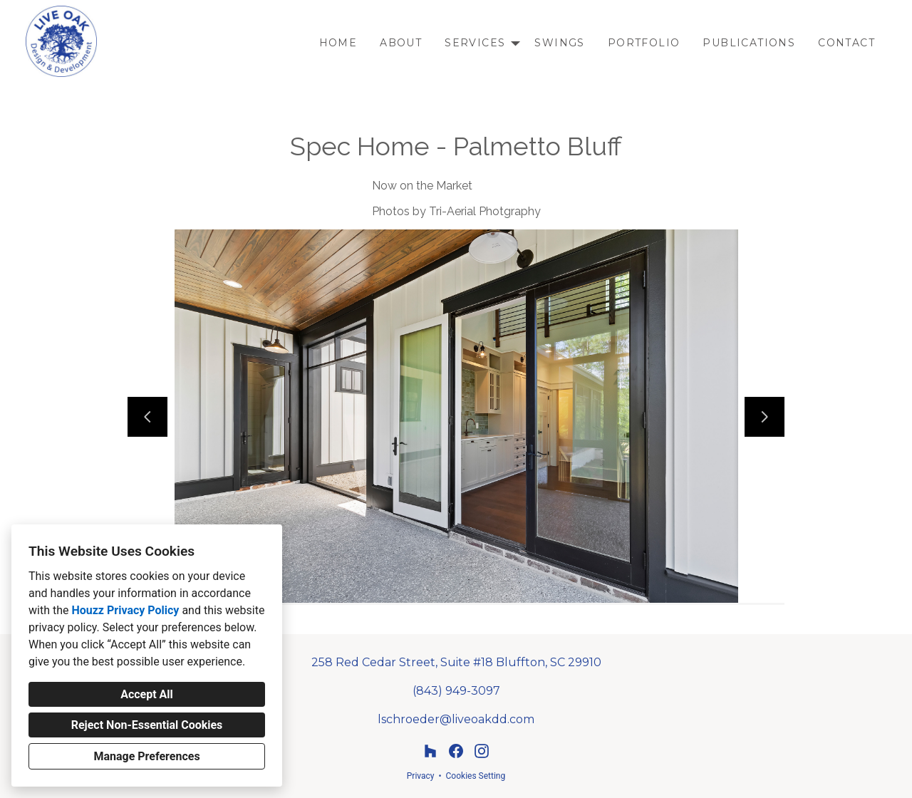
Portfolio (644, 42)
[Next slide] (764, 417)
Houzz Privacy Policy (125, 610)
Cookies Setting (476, 776)
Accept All (146, 694)
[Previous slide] (147, 417)
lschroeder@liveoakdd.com (456, 719)
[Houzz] (430, 751)
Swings (559, 42)
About (401, 42)
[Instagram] (481, 751)
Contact (846, 42)
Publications (749, 42)
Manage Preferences (146, 756)
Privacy (421, 776)
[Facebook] (456, 751)
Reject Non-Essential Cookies (147, 725)
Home (338, 42)
